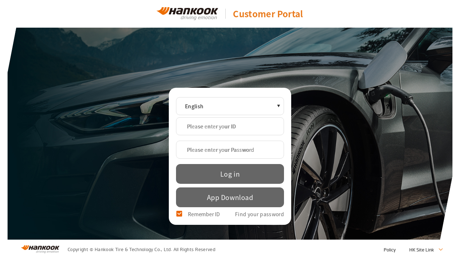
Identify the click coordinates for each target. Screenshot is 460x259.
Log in (230, 174)
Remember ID (204, 214)
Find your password (259, 214)
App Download (230, 197)
